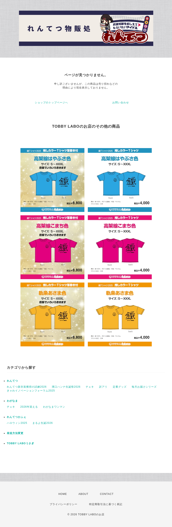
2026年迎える (29, 406)
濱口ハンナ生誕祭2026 (66, 386)
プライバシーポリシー (63, 504)
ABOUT (83, 494)
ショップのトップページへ (51, 102)
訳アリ (103, 386)
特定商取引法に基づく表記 (105, 504)
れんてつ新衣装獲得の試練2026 (27, 386)
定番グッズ (120, 386)
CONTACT (107, 494)
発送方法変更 (15, 433)
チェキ (90, 386)
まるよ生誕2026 (42, 422)
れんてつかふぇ (16, 417)
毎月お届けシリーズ (144, 386)
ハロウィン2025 (17, 422)
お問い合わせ (120, 102)
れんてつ (12, 380)
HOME (62, 494)
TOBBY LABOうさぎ (20, 443)
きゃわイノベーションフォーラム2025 (31, 390)
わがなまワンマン (54, 406)
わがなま (12, 400)
